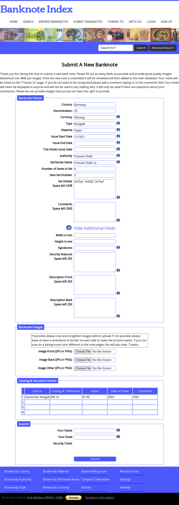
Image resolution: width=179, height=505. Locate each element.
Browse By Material (56, 471)
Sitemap (125, 487)
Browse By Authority (17, 479)
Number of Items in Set (57, 169)
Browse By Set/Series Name (61, 479)
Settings (125, 479)
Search (28, 22)
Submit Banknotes (87, 22)
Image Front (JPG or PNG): (55, 351)
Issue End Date (62, 143)
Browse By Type (15, 487)
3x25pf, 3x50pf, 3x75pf (95, 189)
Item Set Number (61, 175)
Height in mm (63, 241)
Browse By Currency (56, 487)
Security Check (62, 443)
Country (67, 104)
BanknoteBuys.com (94, 471)
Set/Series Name (61, 162)
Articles (135, 22)
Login (151, 22)
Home (13, 22)
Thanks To (116, 22)
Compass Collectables (95, 479)
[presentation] (100, 448)
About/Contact (129, 471)
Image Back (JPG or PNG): (55, 360)
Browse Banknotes (53, 22)
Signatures (65, 248)
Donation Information (99, 497)
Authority (66, 156)
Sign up (166, 22)
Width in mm (64, 235)
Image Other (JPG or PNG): (55, 368)
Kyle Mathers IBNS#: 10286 (45, 497)
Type (69, 123)
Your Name (64, 430)
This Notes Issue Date (57, 149)
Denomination (62, 111)
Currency (66, 117)
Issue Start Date (61, 136)
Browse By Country (17, 471)
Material (66, 130)
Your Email (65, 437)
